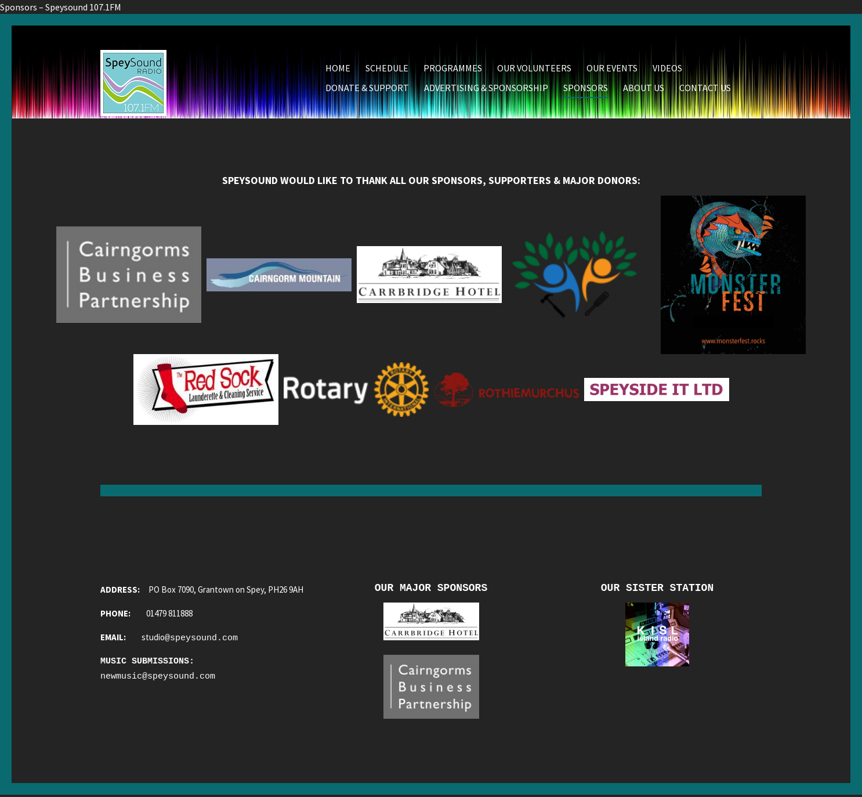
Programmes (452, 68)
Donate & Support (367, 87)
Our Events (612, 68)
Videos (667, 68)
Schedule (386, 68)
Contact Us (705, 87)
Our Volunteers (534, 68)
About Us (643, 87)
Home (337, 68)
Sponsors (585, 87)
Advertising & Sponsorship (486, 87)
